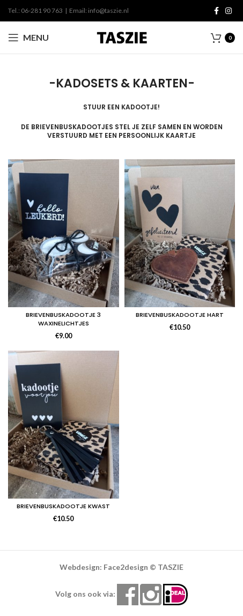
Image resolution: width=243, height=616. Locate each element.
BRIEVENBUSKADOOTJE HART (180, 314)
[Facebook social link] (216, 11)
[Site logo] (122, 36)
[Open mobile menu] (28, 37)
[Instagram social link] (228, 11)
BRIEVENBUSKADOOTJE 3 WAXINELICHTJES (63, 319)
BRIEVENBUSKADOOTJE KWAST (63, 506)
